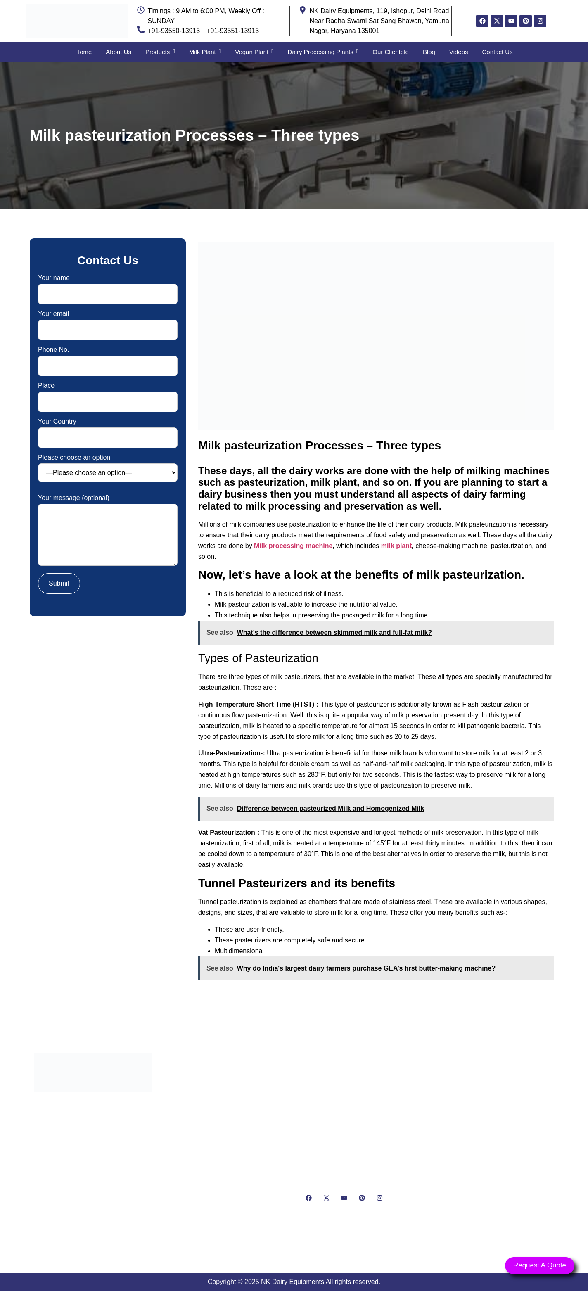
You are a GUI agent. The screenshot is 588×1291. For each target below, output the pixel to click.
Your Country (108, 429)
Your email (108, 322)
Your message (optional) (108, 531)
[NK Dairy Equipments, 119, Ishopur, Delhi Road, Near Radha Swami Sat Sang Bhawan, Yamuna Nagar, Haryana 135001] (495, 1151)
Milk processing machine (293, 545)
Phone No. (108, 357)
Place (108, 393)
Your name (108, 286)
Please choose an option (108, 468)
